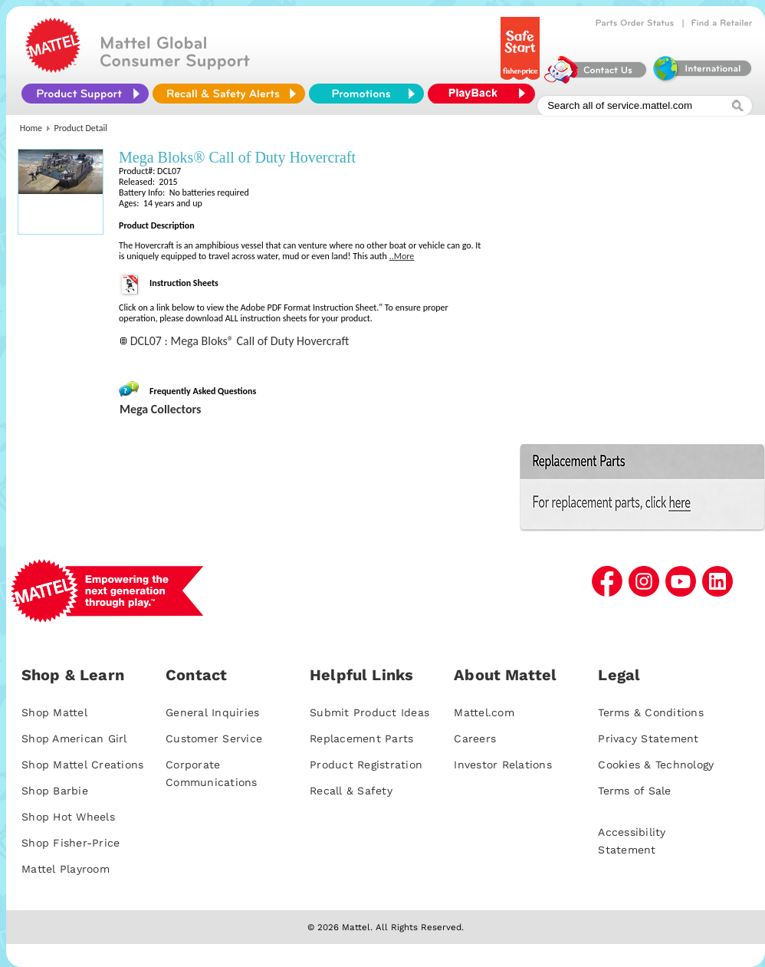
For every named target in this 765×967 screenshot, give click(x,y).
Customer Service (214, 738)
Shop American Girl (74, 738)
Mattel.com (484, 712)
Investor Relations (503, 764)
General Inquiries (212, 712)
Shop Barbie (54, 790)
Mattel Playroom (65, 869)
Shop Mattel (54, 712)
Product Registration (366, 764)
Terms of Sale (634, 790)
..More (402, 256)
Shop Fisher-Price (70, 843)
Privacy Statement (648, 738)
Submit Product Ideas (369, 712)
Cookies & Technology (656, 764)
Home (31, 128)
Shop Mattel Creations (82, 764)
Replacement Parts (361, 738)
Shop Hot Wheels (68, 817)
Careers (475, 738)
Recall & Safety (351, 790)
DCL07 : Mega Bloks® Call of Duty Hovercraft (240, 341)
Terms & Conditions (651, 712)
